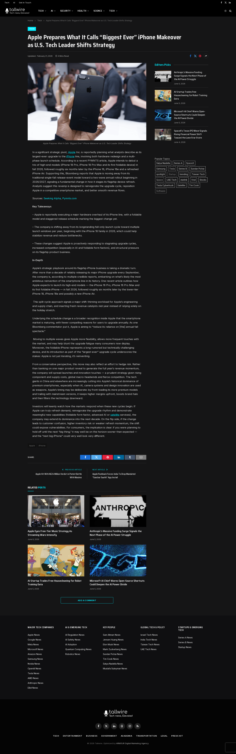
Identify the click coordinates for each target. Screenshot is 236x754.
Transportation (146, 736)
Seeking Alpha (52, 198)
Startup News (184, 647)
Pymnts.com (69, 198)
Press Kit (177, 736)
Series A (178, 163)
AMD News (33, 678)
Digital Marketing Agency (136, 743)
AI (14, 2)
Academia (126, 736)
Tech (7, 2)
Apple (71, 152)
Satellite (181, 185)
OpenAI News (34, 668)
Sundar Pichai (197, 168)
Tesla (172, 168)
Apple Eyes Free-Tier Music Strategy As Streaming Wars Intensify (50, 533)
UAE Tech (172, 179)
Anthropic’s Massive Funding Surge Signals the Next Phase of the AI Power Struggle (116, 533)
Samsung (160, 168)
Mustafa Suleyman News (115, 668)
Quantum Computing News (78, 649)
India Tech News (149, 639)
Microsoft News (35, 649)
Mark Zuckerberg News (115, 649)
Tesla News (33, 673)
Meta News (33, 644)
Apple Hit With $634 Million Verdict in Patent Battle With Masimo (59, 475)
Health (82, 11)
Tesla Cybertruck (165, 185)
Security (65, 11)
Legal (164, 736)
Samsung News (35, 659)
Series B (183, 168)
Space (159, 179)
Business (91, 736)
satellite (115, 414)
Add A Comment (87, 600)
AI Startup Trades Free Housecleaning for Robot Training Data (54, 582)
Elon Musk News (111, 644)
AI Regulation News (74, 635)
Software (160, 191)
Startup (172, 174)
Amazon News (35, 654)
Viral (193, 179)
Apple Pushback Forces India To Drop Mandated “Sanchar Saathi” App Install (113, 475)
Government (109, 736)
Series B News (185, 642)
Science (97, 11)
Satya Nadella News (113, 663)
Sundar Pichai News (113, 654)
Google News (34, 639)
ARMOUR (120, 743)
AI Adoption (71, 644)
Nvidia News (34, 663)
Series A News (185, 637)
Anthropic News (35, 683)
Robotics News (72, 654)
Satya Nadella (163, 163)
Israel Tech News (149, 635)
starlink (183, 179)
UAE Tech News (149, 649)
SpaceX (190, 163)
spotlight (160, 174)
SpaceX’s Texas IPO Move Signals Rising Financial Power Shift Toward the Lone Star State (190, 134)
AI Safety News (72, 639)
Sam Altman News (111, 635)
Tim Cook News (111, 659)
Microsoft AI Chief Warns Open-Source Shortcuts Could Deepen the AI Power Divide (117, 582)
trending (184, 174)
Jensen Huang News (113, 639)
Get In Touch (25, 2)
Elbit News (33, 687)
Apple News (34, 635)
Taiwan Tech (198, 174)
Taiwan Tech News (150, 644)
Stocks (203, 179)
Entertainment (72, 736)
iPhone (70, 156)
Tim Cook (194, 185)
